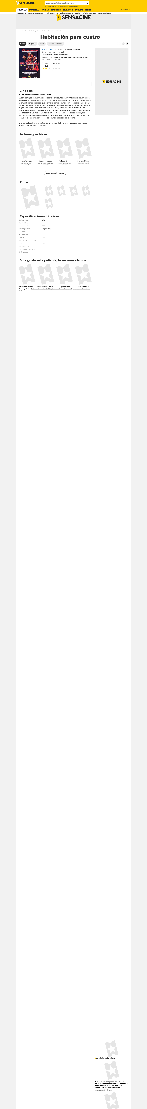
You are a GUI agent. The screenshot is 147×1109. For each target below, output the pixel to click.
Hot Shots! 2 (83, 295)
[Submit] (87, 3)
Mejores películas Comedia (61, 298)
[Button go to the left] (123, 52)
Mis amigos (56, 72)
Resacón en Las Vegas (47, 295)
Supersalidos (64, 295)
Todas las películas (35, 40)
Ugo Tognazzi (27, 170)
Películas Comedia (48, 40)
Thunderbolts (61, 6)
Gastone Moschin (45, 170)
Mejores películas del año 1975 (41, 298)
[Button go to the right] (127, 52)
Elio (66, 6)
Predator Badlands (73, 6)
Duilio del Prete (83, 170)
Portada (21, 40)
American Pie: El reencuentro (31, 295)
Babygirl (54, 6)
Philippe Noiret (64, 170)
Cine (26, 40)
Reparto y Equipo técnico (55, 182)
